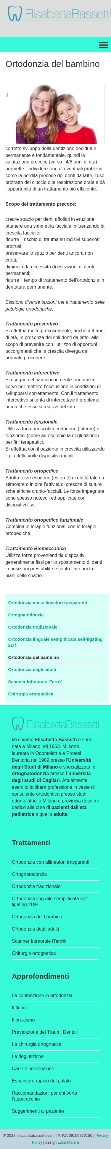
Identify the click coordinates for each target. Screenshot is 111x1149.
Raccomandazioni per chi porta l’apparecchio (44, 1095)
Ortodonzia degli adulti (32, 669)
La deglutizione (28, 1056)
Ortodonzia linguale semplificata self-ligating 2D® (55, 642)
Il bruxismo (23, 1019)
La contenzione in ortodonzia (42, 995)
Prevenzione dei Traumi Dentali (45, 1032)
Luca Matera (68, 1142)
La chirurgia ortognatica (36, 1044)
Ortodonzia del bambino (33, 657)
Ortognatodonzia (26, 614)
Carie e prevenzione (33, 1068)
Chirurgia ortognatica (31, 693)
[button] (103, 44)
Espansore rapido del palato (41, 1080)
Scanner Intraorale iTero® (35, 681)
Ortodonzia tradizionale (33, 626)
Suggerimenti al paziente (38, 1111)
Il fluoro (19, 1007)
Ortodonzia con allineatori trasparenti (47, 602)
